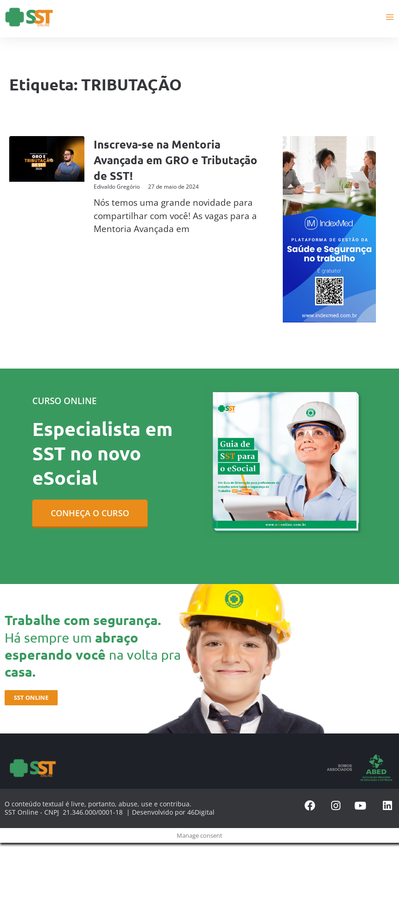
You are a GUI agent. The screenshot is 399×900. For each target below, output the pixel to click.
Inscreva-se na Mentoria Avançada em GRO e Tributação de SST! (161, 159)
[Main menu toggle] (390, 16)
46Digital (200, 811)
